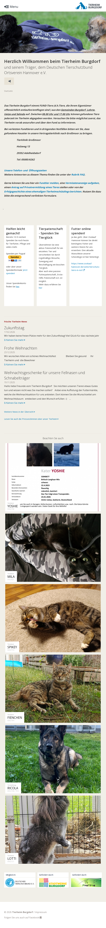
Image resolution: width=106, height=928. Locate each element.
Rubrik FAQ (78, 174)
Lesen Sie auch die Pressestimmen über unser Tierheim (31, 419)
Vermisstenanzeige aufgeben (82, 183)
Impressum (41, 912)
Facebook (35, 917)
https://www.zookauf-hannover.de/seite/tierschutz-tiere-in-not (85, 266)
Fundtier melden (49, 183)
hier (40, 287)
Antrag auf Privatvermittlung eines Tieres (35, 187)
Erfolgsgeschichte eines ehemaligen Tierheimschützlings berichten (42, 191)
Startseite (8, 91)
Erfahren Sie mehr (14, 340)
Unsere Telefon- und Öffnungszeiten (25, 170)
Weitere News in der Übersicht (19, 411)
